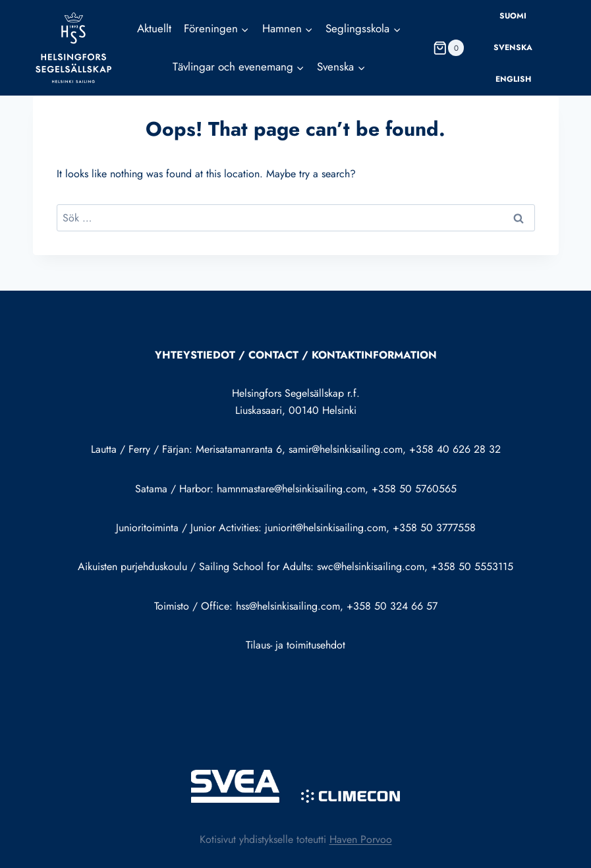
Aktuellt (154, 28)
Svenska (512, 47)
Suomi (512, 16)
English (513, 79)
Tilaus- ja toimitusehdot (295, 644)
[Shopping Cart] (448, 48)
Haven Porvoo (360, 839)
